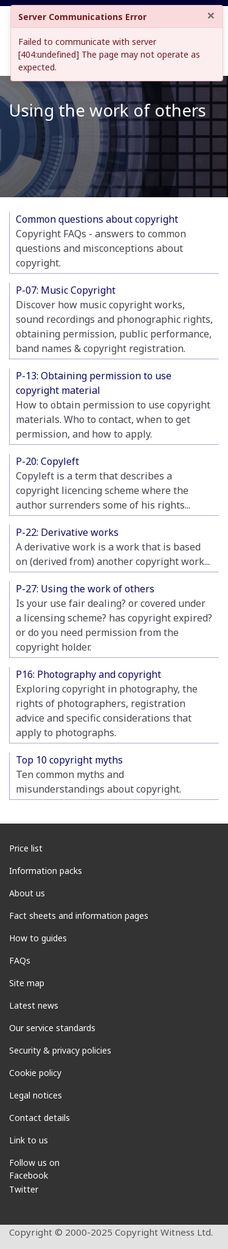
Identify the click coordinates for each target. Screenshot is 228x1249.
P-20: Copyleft (47, 461)
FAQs (19, 960)
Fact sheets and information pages (78, 915)
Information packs (45, 870)
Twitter (23, 1189)
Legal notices (35, 1095)
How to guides (38, 938)
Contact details (39, 1117)
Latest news (33, 1005)
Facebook (28, 1175)
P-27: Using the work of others (85, 588)
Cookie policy (35, 1072)
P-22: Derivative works (67, 532)
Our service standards (52, 1028)
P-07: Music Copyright (66, 290)
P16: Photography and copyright (88, 674)
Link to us (28, 1140)
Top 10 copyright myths (69, 760)
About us (27, 893)
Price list (26, 848)
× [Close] (211, 15)
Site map (26, 983)
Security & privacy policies (60, 1050)
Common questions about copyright (97, 219)
